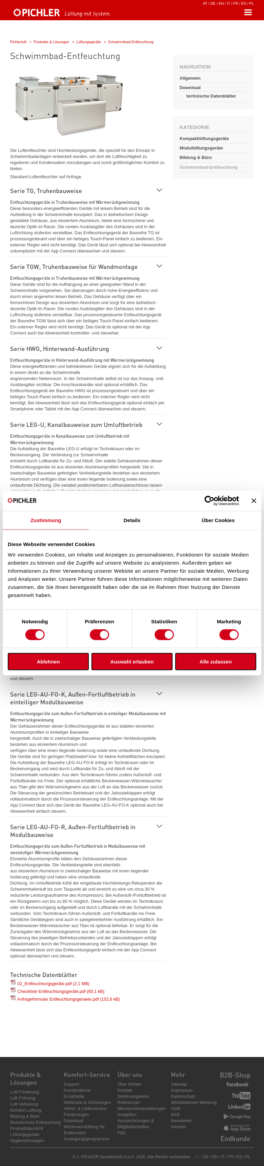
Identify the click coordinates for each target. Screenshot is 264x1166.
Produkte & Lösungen (51, 42)
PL (251, 3)
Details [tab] (132, 520)
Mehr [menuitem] (178, 1074)
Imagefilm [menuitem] (126, 1114)
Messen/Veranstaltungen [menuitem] (141, 1108)
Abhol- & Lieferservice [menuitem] (85, 1108)
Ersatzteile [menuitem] (74, 1096)
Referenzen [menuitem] (128, 1102)
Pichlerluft (18, 42)
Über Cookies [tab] (218, 520)
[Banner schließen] (254, 500)
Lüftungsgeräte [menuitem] (24, 1134)
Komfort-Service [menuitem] (87, 1074)
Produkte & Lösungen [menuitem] (25, 1078)
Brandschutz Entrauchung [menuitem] (35, 1122)
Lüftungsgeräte (88, 42)
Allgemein (190, 78)
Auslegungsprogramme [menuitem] (86, 1138)
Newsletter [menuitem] (181, 1120)
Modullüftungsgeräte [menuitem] (201, 148)
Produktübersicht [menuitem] (26, 1128)
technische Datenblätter (211, 96)
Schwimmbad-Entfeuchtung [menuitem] (209, 167)
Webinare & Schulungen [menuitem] (87, 1102)
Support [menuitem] (71, 1084)
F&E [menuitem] (121, 1132)
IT (228, 3)
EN (221, 3)
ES (243, 3)
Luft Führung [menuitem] (22, 1098)
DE (212, 3)
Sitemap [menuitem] (179, 1084)
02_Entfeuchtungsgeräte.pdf (53, 983)
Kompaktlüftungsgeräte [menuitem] (204, 138)
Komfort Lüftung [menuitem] (26, 1110)
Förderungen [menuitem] (76, 1114)
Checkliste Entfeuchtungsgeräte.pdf (61, 991)
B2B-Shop (235, 1074)
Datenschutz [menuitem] (183, 1096)
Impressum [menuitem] (181, 1090)
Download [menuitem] (73, 1120)
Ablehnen (48, 662)
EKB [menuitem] (175, 1114)
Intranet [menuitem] (178, 1126)
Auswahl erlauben (132, 662)
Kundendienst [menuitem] (77, 1090)
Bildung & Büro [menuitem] (196, 157)
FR (235, 3)
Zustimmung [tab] (45, 520)
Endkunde (235, 1138)
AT (205, 3)
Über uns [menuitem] (129, 1074)
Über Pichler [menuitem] (129, 1084)
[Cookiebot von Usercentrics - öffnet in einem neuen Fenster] (209, 500)
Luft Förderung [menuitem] (24, 1091)
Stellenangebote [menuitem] (133, 1096)
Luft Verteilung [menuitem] (24, 1104)
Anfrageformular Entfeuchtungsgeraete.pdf (68, 999)
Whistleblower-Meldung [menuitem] (193, 1102)
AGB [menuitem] (175, 1108)
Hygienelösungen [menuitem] (27, 1140)
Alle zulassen (216, 662)
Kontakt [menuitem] (124, 1090)
